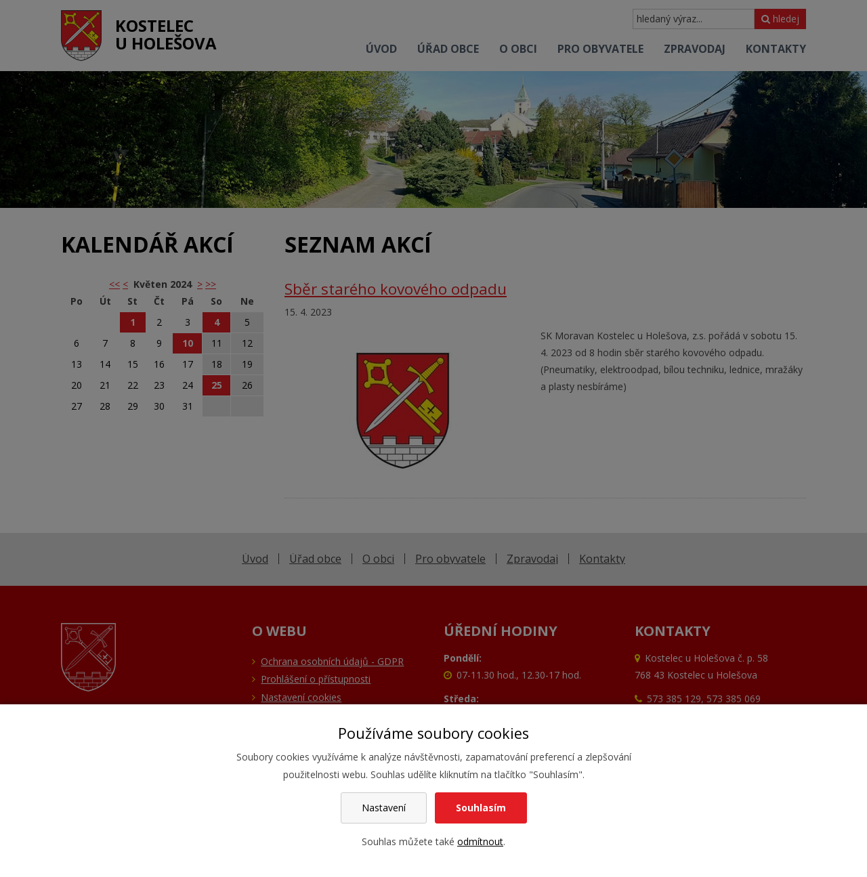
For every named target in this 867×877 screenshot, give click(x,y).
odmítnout (480, 841)
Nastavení (384, 807)
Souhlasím (481, 807)
